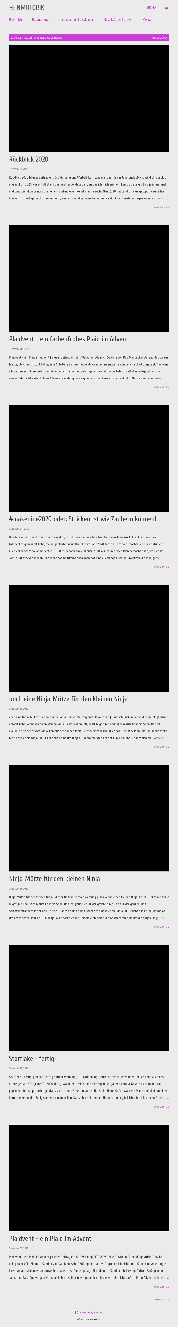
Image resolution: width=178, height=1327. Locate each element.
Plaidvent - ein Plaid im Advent (50, 1239)
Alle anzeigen (159, 37)
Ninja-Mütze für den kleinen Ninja (54, 879)
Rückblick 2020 (28, 159)
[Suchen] (151, 7)
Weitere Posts (162, 1299)
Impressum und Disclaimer (76, 20)
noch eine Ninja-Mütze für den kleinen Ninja (68, 699)
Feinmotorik (26, 8)
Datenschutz (40, 20)
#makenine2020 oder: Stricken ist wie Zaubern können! (82, 519)
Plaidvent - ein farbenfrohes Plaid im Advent (68, 339)
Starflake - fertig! (32, 1059)
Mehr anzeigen (161, 207)
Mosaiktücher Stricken (117, 20)
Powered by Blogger (89, 1312)
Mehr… (147, 20)
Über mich (15, 20)
